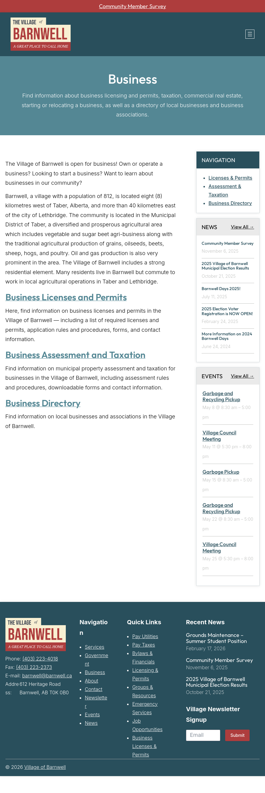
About (91, 698)
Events (92, 731)
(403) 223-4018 (40, 676)
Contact (93, 706)
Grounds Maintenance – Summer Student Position (216, 655)
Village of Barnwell (45, 784)
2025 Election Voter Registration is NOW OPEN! (223, 325)
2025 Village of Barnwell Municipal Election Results (227, 273)
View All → (242, 227)
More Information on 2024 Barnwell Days (223, 353)
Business (95, 689)
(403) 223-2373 (34, 684)
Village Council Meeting (219, 452)
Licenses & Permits (230, 178)
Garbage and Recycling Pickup (221, 413)
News (91, 740)
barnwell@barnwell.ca (47, 692)
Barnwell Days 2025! (222, 299)
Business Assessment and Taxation (80, 354)
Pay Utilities (145, 653)
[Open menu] (249, 34)
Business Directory (45, 403)
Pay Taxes (143, 662)
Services (94, 664)
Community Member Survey (132, 6)
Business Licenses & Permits (144, 763)
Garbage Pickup (221, 489)
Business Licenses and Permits (70, 297)
